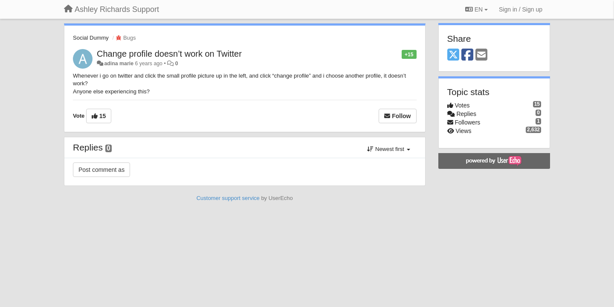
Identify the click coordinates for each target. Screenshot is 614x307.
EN (476, 9)
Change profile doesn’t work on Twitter (169, 53)
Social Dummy (91, 38)
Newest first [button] (388, 149)
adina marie (118, 64)
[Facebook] (467, 55)
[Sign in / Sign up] (520, 9)
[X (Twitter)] (453, 55)
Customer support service (228, 198)
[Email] (481, 55)
